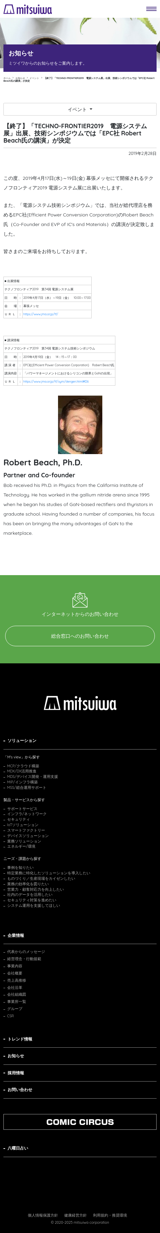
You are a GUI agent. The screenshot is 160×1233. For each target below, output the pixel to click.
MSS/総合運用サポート (26, 787)
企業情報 (16, 935)
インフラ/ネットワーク (27, 813)
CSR (10, 1015)
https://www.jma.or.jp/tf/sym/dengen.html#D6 (56, 381)
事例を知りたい (20, 867)
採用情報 (16, 1072)
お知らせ (16, 1055)
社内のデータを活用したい (30, 894)
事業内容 (14, 966)
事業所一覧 (16, 1001)
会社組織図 (16, 994)
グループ (14, 1008)
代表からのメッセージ (26, 951)
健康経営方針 (75, 1215)
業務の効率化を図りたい (28, 883)
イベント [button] (78, 109)
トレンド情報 (20, 1039)
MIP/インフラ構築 (22, 782)
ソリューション (22, 740)
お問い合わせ (20, 1089)
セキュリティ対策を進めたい (31, 900)
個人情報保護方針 (43, 1215)
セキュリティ (18, 819)
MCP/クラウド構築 (23, 766)
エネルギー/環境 (21, 846)
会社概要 (14, 973)
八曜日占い (18, 1148)
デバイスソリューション (28, 835)
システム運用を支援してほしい (33, 905)
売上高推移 (16, 980)
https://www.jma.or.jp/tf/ (40, 314)
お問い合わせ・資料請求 (75, 676)
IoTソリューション (23, 824)
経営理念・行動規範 (24, 958)
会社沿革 (14, 987)
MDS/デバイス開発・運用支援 (32, 776)
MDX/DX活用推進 (22, 771)
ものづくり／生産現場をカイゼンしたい (41, 878)
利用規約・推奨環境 (110, 1215)
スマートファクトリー (26, 830)
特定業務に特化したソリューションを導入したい (48, 873)
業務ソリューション (24, 841)
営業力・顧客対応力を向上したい (35, 889)
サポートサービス (22, 808)
